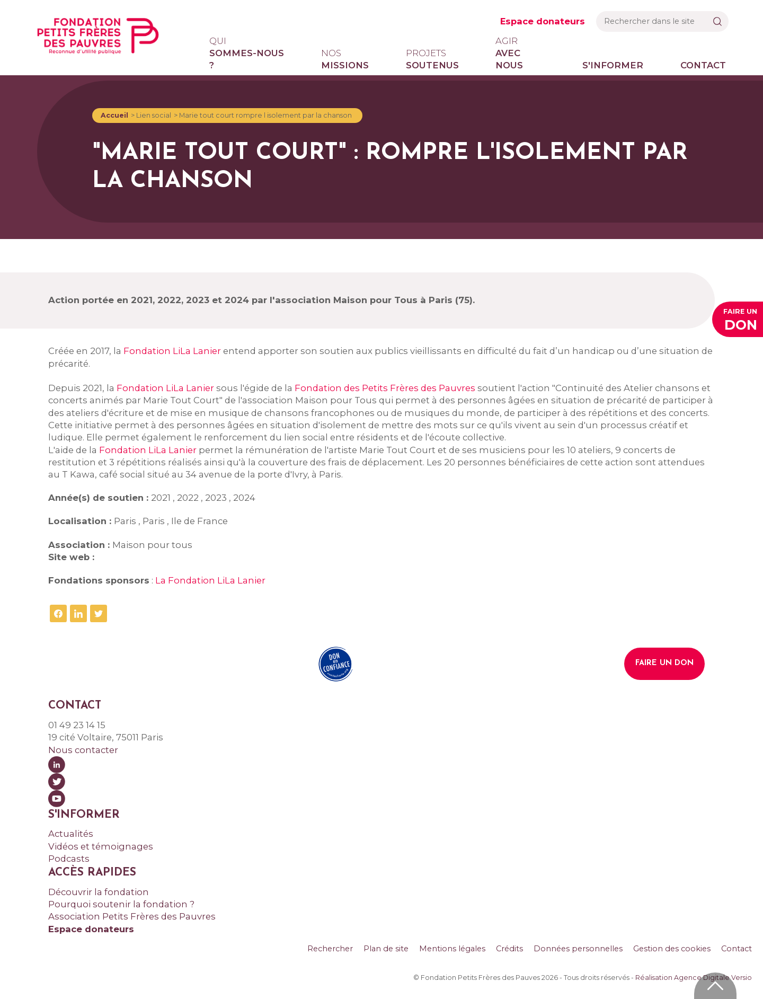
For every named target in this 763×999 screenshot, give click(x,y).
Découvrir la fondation (98, 892)
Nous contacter (83, 750)
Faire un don (664, 663)
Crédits (509, 948)
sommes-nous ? (247, 53)
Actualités (70, 833)
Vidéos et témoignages (100, 846)
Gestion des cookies (672, 948)
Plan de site (386, 948)
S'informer (612, 65)
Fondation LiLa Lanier (172, 351)
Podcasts (69, 858)
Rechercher (330, 948)
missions (345, 58)
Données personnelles (578, 948)
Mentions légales (452, 948)
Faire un (740, 320)
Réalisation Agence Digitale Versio (693, 978)
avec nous (520, 53)
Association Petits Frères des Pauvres (132, 916)
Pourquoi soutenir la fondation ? (121, 904)
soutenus (432, 58)
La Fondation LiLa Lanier (210, 580)
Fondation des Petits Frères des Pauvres (385, 388)
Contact (703, 65)
